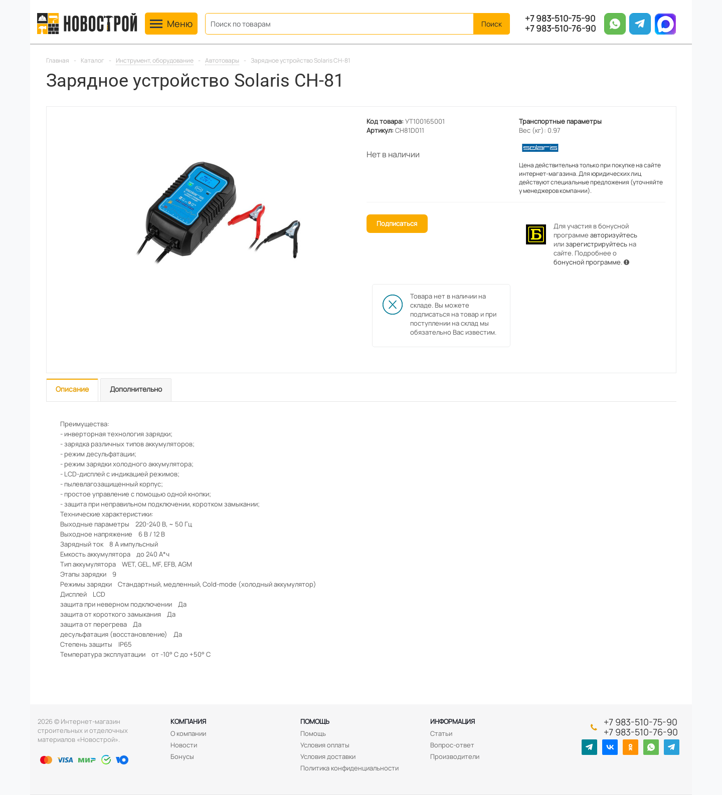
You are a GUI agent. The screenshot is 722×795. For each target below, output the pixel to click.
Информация (452, 721)
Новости (183, 744)
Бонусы (182, 756)
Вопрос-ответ (452, 744)
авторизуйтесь (613, 234)
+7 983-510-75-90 (560, 19)
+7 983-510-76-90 (560, 29)
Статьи (441, 733)
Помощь (314, 721)
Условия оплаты (324, 744)
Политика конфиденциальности (349, 767)
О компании (188, 733)
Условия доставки (327, 756)
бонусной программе (587, 262)
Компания (188, 721)
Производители (454, 756)
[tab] (72, 390)
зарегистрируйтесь (596, 243)
